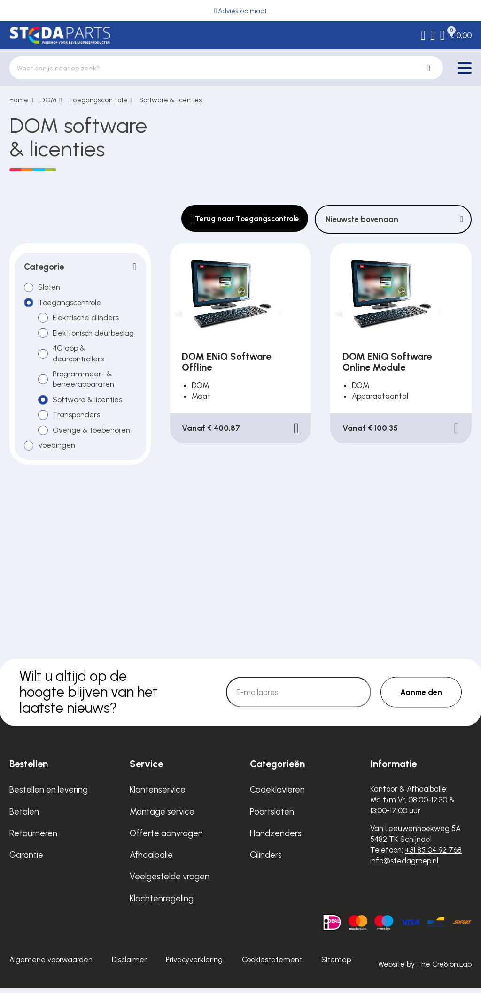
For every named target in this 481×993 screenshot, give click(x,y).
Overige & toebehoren (92, 434)
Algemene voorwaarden (51, 964)
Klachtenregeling (162, 903)
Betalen (24, 816)
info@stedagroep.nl (404, 865)
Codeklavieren (277, 794)
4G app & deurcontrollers (79, 355)
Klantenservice (158, 794)
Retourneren (33, 838)
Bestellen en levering (48, 794)
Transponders (77, 418)
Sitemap (336, 964)
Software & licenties (170, 100)
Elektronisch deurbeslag (94, 334)
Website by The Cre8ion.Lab (425, 968)
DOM (48, 100)
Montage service (162, 816)
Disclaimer (129, 964)
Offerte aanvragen (166, 838)
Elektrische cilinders (87, 319)
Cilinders (266, 859)
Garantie (26, 859)
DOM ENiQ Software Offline (226, 362)
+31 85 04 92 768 (433, 854)
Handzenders (276, 838)
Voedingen (57, 449)
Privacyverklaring (194, 964)
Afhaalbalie (151, 859)
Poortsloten (272, 816)
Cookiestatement (272, 964)
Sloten (50, 287)
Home (18, 100)
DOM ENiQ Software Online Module (387, 362)
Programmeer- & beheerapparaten (84, 382)
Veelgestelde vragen (169, 881)
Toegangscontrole (98, 100)
